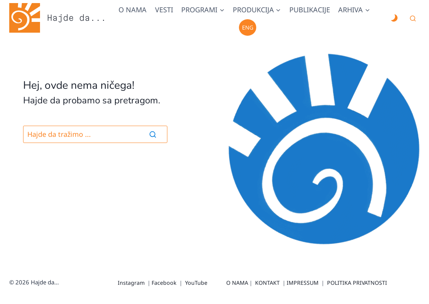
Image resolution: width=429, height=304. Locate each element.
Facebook (164, 282)
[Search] (153, 134)
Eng (247, 27)
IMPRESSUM (303, 282)
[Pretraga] (95, 134)
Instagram (131, 282)
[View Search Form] (413, 19)
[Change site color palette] (394, 18)
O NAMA (237, 282)
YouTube (196, 282)
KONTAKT (267, 282)
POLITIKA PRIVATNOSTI (357, 282)
